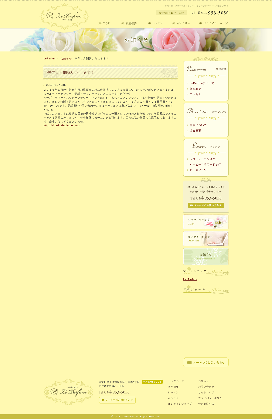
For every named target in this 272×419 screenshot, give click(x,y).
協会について (198, 125)
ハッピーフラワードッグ (205, 164)
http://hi (48, 125)
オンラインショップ (180, 403)
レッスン (173, 392)
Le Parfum (190, 279)
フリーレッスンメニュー (205, 158)
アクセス (195, 94)
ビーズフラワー (200, 169)
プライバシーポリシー (211, 398)
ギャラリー (174, 398)
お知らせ (66, 58)
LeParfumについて (202, 83)
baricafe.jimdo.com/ (67, 125)
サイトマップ (206, 392)
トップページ (176, 381)
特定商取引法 (206, 403)
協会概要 (195, 130)
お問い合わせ (206, 386)
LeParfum (49, 58)
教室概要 (195, 88)
